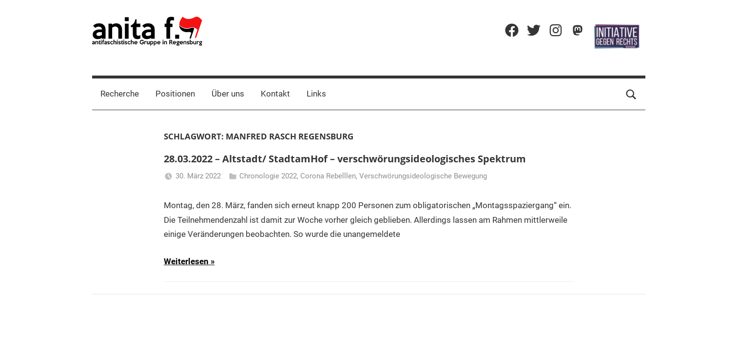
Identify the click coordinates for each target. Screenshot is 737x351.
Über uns (228, 93)
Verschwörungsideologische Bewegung (423, 176)
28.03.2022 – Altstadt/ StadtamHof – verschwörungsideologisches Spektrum (345, 158)
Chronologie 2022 (268, 176)
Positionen (175, 93)
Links (316, 93)
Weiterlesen (186, 261)
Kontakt (275, 93)
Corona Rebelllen (328, 176)
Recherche (119, 93)
